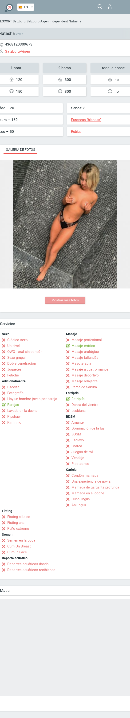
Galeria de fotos (20, 149)
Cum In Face (17, 552)
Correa (76, 446)
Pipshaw (13, 416)
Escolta (13, 387)
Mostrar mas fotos (65, 300)
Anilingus (78, 505)
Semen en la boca (21, 540)
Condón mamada (84, 475)
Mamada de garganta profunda (95, 487)
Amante (77, 422)
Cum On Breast (19, 546)
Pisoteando (80, 464)
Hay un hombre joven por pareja (32, 399)
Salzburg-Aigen (38, 21)
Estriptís (78, 399)
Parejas (13, 405)
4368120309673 (18, 44)
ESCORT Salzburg (13, 21)
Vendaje (77, 458)
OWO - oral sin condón (24, 352)
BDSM (76, 434)
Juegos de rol (82, 452)
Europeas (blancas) (86, 120)
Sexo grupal (16, 357)
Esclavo (77, 440)
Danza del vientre (84, 405)
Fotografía (15, 393)
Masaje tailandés (84, 357)
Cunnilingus (80, 499)
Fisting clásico (18, 517)
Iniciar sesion (109, 6)
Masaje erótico (83, 346)
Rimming (14, 422)
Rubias (76, 131)
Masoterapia (81, 363)
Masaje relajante (84, 381)
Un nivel (13, 346)
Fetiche (13, 375)
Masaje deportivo (85, 375)
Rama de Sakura (84, 387)
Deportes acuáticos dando (28, 564)
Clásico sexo (17, 340)
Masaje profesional (86, 340)
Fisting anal (16, 523)
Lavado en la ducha (22, 411)
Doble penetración (21, 363)
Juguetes (14, 369)
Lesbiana (78, 411)
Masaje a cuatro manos (90, 369)
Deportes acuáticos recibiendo (31, 570)
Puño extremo (18, 528)
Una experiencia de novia (90, 481)
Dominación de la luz (87, 428)
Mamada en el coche (87, 493)
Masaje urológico (85, 352)
